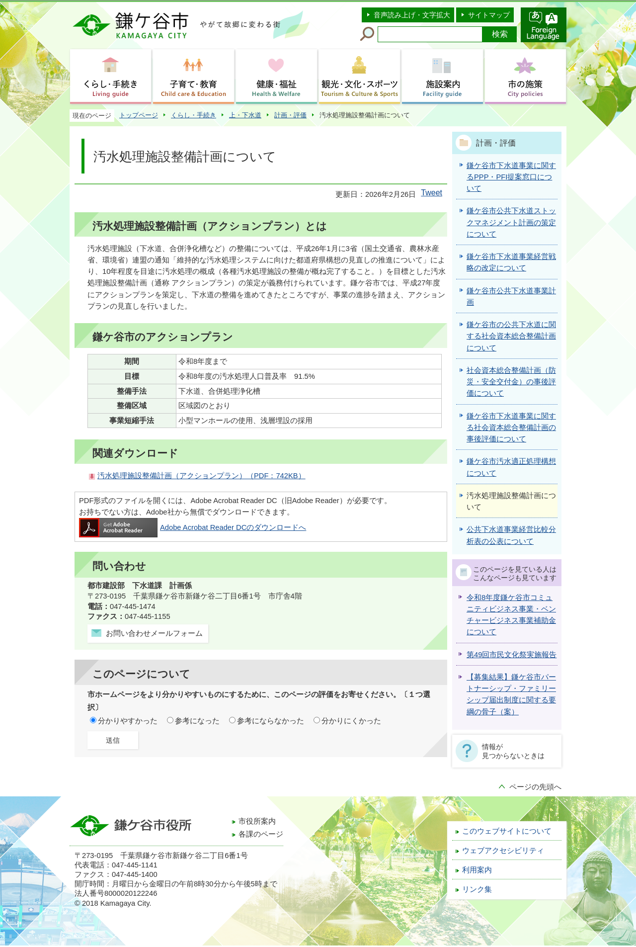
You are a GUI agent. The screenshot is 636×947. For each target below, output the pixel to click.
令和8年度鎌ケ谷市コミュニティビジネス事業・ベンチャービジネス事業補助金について (511, 615)
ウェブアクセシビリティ (503, 851)
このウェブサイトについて (507, 831)
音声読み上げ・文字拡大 (412, 15)
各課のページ (260, 834)
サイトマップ (489, 15)
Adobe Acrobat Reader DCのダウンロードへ (192, 527)
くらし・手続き (193, 115)
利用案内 (477, 870)
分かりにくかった (351, 721)
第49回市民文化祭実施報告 (511, 655)
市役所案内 (257, 821)
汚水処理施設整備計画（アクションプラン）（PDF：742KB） (201, 476)
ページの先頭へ (535, 787)
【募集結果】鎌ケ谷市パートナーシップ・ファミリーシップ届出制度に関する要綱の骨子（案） (511, 694)
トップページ (138, 115)
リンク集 (477, 889)
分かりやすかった (128, 721)
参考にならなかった (270, 721)
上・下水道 (245, 115)
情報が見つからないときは (513, 751)
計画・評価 (290, 115)
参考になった (197, 721)
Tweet (431, 192)
